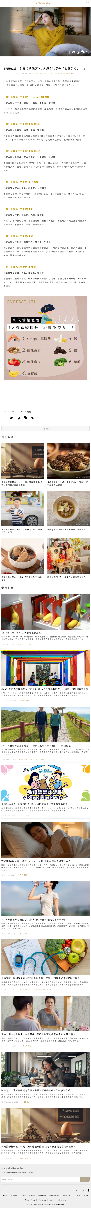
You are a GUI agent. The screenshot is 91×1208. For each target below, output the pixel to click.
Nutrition (42, 74)
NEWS (86, 1195)
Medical (23, 990)
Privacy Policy (30, 1200)
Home (5, 1195)
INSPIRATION (54, 1195)
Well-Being (25, 644)
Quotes (77, 1195)
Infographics (56, 74)
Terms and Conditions (46, 1200)
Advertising (62, 1200)
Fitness (23, 875)
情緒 (29, 412)
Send (85, 1179)
